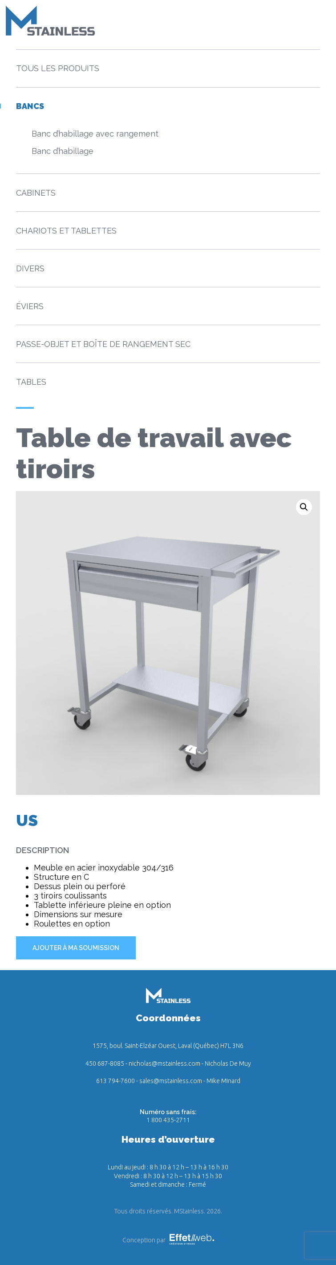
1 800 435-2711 (168, 1120)
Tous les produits (57, 68)
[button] (304, 507)
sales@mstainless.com (170, 1080)
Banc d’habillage (62, 151)
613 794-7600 (115, 1080)
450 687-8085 (104, 1063)
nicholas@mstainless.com (164, 1063)
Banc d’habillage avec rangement (95, 133)
